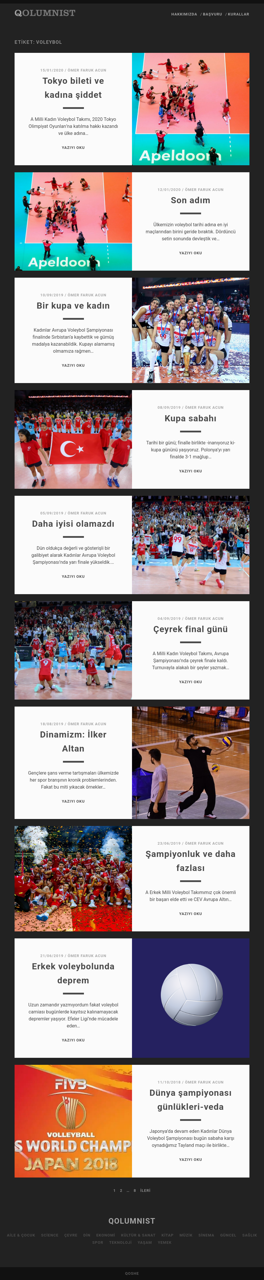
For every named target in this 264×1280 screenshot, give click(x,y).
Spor (97, 1242)
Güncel (228, 1235)
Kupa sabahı (191, 418)
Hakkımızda (184, 14)
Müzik (186, 1235)
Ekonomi (105, 1235)
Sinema (206, 1235)
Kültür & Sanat (138, 1235)
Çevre (71, 1235)
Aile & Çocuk (21, 1235)
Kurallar (238, 14)
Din (87, 1235)
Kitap (167, 1235)
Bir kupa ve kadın (73, 305)
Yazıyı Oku (73, 147)
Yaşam (145, 1242)
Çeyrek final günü (190, 629)
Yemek (165, 1242)
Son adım (190, 200)
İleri (145, 1190)
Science (50, 1235)
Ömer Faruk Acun (87, 70)
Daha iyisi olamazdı (73, 524)
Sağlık (249, 1235)
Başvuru (212, 14)
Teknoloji (120, 1242)
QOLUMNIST (132, 1221)
